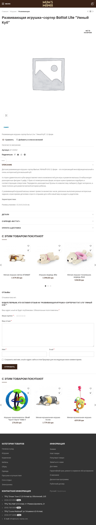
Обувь (4, 467)
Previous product (88, 11)
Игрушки (13, 11)
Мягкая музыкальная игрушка (79, 417)
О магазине (54, 475)
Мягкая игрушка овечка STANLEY (17, 275)
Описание (7, 165)
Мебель (5, 462)
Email (51, 349)
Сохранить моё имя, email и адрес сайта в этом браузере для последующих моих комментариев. (43, 359)
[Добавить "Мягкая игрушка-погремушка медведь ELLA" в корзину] (90, 250)
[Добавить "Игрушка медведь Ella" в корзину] (59, 250)
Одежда (5, 471)
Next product (93, 11)
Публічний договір (57, 484)
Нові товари (54, 453)
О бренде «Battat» (11, 221)
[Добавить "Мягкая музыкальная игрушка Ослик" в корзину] (59, 393)
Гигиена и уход (8, 449)
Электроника (7, 484)
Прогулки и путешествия (12, 475)
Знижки (53, 449)
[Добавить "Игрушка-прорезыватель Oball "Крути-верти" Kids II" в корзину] (28, 393)
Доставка (53, 466)
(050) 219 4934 (10, 500)
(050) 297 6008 (10, 515)
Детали (5, 214)
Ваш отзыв (7, 321)
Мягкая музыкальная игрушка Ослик (48, 418)
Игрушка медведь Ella (48, 275)
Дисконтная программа (59, 479)
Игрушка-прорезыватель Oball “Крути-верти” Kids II (17, 418)
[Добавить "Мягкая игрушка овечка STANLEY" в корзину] (28, 250)
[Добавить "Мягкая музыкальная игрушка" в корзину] (90, 393)
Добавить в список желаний (31, 140)
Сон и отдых (7, 480)
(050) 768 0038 (10, 507)
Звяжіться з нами (57, 462)
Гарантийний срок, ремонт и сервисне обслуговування (71, 471)
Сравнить (9, 140)
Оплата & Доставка (11, 228)
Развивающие (24, 11)
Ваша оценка (8, 315)
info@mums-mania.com (19, 519)
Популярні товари (57, 458)
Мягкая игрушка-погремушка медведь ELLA (79, 276)
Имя (4, 349)
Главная (5, 11)
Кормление (6, 458)
